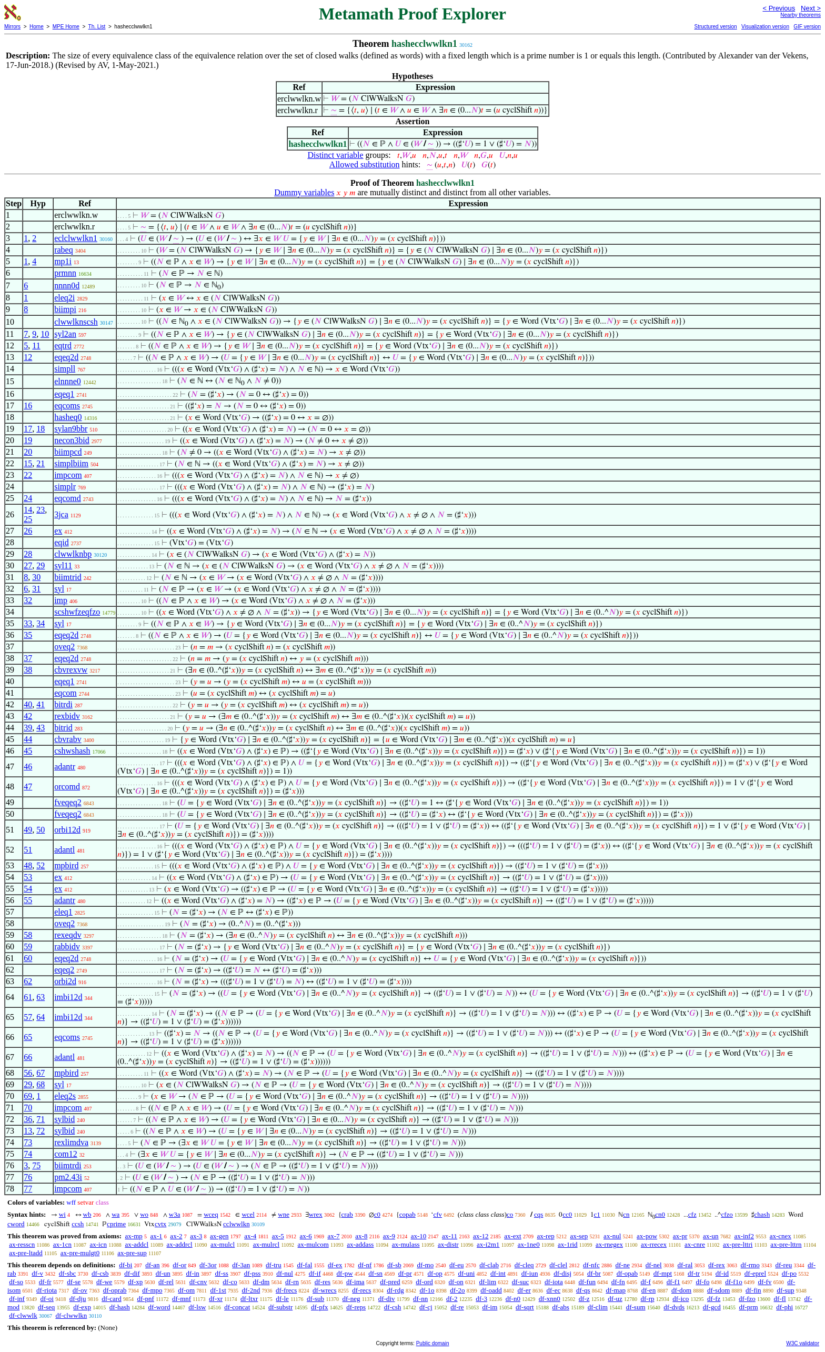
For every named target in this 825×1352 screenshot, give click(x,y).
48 (28, 865)
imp (60, 600)
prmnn (65, 272)
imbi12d (68, 997)
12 (28, 357)
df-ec (553, 1290)
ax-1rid (568, 1244)
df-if (315, 1273)
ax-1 (156, 1236)
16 (28, 405)
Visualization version (765, 26)
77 (28, 1188)
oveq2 (64, 646)
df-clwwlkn (71, 1315)
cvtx (160, 1224)
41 (40, 704)
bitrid (63, 727)
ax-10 (419, 1236)
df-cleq (524, 1265)
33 (28, 623)
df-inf (17, 1299)
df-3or (208, 1265)
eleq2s (65, 1095)
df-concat (237, 1307)
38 (28, 669)
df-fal (304, 1265)
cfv (437, 1214)
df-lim (488, 1282)
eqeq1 (64, 393)
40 (28, 704)
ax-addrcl (180, 1244)
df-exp (82, 1307)
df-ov (80, 1290)
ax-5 (278, 1236)
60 (28, 958)
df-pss (252, 1273)
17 (28, 428)
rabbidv (67, 946)
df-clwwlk (23, 1315)
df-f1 (673, 1282)
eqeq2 (64, 969)
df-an (152, 1265)
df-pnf (145, 1299)
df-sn (375, 1273)
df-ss (221, 1273)
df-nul (284, 1273)
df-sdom (718, 1290)
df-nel (654, 1265)
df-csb (100, 1273)
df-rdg (395, 1290)
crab (347, 1214)
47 (28, 786)
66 (28, 1057)
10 (45, 333)
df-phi (784, 1307)
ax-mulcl (222, 1244)
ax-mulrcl (266, 1244)
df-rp (648, 1299)
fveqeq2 (68, 802)
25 (28, 519)
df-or (179, 1265)
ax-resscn (22, 1244)
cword (16, 1224)
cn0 (660, 1214)
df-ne (622, 1265)
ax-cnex (780, 1236)
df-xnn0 (549, 1299)
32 (28, 600)
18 (40, 428)
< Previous (778, 8)
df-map (616, 1290)
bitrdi (63, 704)
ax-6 (306, 1236)
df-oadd (490, 1290)
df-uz (615, 1299)
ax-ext (512, 1236)
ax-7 (333, 1236)
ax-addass (360, 1244)
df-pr (405, 1273)
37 (28, 658)
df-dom (681, 1290)
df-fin (753, 1290)
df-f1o (733, 1282)
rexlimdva (71, 1142)
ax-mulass (406, 1244)
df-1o (426, 1290)
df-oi (47, 1299)
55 (28, 900)
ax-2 (176, 1236)
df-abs (560, 1307)
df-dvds (674, 1307)
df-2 (452, 1299)
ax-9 (389, 1236)
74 (28, 1153)
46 (28, 766)
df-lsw (197, 1307)
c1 (597, 1214)
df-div (386, 1299)
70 (28, 1107)
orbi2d (65, 981)
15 (28, 463)
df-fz (713, 1299)
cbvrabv (68, 739)
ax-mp (134, 1236)
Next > (811, 8)
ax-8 (361, 1236)
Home (36, 26)
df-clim (598, 1307)
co (510, 1214)
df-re (457, 1307)
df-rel (166, 1282)
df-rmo (750, 1265)
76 (28, 1177)
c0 (377, 1214)
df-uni (466, 1273)
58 (28, 934)
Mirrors (12, 26)
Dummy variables (304, 192)
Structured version (715, 26)
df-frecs (286, 1290)
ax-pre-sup (132, 1253)
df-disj (562, 1273)
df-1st (218, 1290)
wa (115, 1214)
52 (40, 865)
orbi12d (67, 829)
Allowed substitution (364, 164)
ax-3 (196, 1236)
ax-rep (545, 1236)
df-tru (273, 1265)
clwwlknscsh (76, 321)
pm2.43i (68, 1177)
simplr (65, 486)
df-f (645, 1282)
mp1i (63, 261)
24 (28, 498)
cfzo (726, 1214)
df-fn (618, 1282)
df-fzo (747, 1299)
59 (28, 946)
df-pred (390, 1282)
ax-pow (647, 1236)
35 (28, 634)
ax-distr (448, 1244)
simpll (64, 368)
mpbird (66, 865)
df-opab (627, 1273)
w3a (174, 1214)
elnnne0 (67, 381)
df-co (230, 1282)
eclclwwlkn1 (75, 238)
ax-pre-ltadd (26, 1253)
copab (407, 1214)
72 (40, 1130)
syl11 (63, 565)
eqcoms (67, 405)
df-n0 (513, 1299)
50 (40, 829)
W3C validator (802, 1343)
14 (28, 509)
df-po (789, 1273)
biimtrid (68, 577)
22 (28, 474)
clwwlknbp (73, 553)
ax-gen (219, 1236)
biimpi (65, 309)
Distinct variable (335, 155)
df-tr (694, 1273)
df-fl (780, 1299)
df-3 (481, 1299)
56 (28, 1072)
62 (28, 981)
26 (28, 530)
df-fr (45, 1282)
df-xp (135, 1282)
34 (40, 623)
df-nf (364, 1265)
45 (28, 750)
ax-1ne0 (529, 1244)
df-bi (125, 1265)
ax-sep (579, 1236)
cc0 (567, 1214)
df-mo (425, 1265)
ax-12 (481, 1236)
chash (762, 1214)
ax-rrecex (654, 1244)
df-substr (280, 1307)
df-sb (394, 1265)
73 (28, 1142)
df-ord (424, 1282)
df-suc (520, 1282)
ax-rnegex (609, 1244)
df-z (584, 1299)
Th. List (97, 26)
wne (283, 1214)
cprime (116, 1224)
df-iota (554, 1282)
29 (40, 565)
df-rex (716, 1265)
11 (36, 345)
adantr (64, 766)
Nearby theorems (800, 15)
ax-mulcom (313, 1244)
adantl (64, 849)
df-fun (587, 1282)
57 (28, 1017)
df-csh (392, 1307)
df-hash (119, 1307)
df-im (489, 1307)
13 (28, 1130)
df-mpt (662, 1273)
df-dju (77, 1299)
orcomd (67, 786)
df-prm (748, 1307)
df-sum (636, 1307)
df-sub (315, 1299)
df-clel (558, 1265)
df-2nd (251, 1290)
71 (40, 1119)
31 (36, 588)
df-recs (361, 1290)
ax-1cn (62, 1244)
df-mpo (152, 1290)
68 (40, 1084)
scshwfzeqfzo (77, 611)
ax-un (711, 1236)
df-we (104, 1282)
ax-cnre (695, 1244)
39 (28, 727)
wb (87, 1214)
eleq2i (64, 297)
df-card (112, 1299)
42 (28, 716)
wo (144, 1214)
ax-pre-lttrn (785, 1244)
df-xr (216, 1299)
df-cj (425, 1307)
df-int (498, 1273)
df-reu (783, 1265)
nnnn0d (66, 285)
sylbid (64, 1119)
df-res (322, 1282)
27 (28, 565)
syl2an (65, 333)
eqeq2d (66, 357)
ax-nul (612, 1236)
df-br (594, 1273)
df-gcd (712, 1307)
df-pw (345, 1273)
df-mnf (181, 1299)
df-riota (46, 1290)
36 (28, 1119)
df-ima (355, 1282)
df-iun (529, 1273)
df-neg (351, 1299)
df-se (74, 1282)
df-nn (420, 1299)
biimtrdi (68, 1165)
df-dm (261, 1282)
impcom (68, 474)
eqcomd (67, 498)
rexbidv (67, 716)
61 (28, 997)
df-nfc (591, 1265)
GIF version (807, 26)
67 (40, 1072)
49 (28, 829)
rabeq (63, 249)
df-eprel (755, 1273)
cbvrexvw (70, 669)
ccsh (78, 1224)
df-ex (335, 1265)
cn (626, 1214)
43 (40, 727)
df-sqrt (525, 1307)
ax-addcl (136, 1244)
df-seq (46, 1307)
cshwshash (72, 750)
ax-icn (98, 1244)
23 (40, 509)
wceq (211, 1214)
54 (28, 888)
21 (40, 463)
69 (28, 1095)
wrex (316, 1214)
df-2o (457, 1290)
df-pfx (319, 1307)
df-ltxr (249, 1299)
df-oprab (115, 1290)
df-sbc (67, 1273)
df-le (282, 1299)
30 (36, 577)
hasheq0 (68, 417)
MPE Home (66, 26)
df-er (523, 1290)
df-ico (680, 1299)
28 (28, 553)
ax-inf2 (744, 1236)
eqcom (65, 692)
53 (28, 877)
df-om (186, 1290)
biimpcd (68, 451)
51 (28, 849)
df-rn (292, 1282)
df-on (456, 1282)
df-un (163, 1273)
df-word (159, 1307)
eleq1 (63, 911)
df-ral (684, 1265)
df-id (722, 1273)
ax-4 (250, 1236)
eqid (61, 542)
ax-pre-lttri (737, 1244)
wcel (248, 1214)
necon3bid (71, 440)
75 (36, 1165)
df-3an (241, 1265)
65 (28, 1037)
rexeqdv (68, 934)
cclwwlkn (236, 1224)
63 (40, 997)
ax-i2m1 (488, 1244)
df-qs (583, 1290)
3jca (61, 514)
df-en (648, 1290)
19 (28, 440)
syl (59, 588)
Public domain (432, 1343)
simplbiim (71, 463)
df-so (16, 1282)
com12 (65, 1153)
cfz (692, 1214)
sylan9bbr (70, 428)
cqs (538, 1214)
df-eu (456, 1265)
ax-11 (449, 1236)
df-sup (785, 1290)
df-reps (356, 1307)
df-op (435, 1273)
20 (28, 451)
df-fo (702, 1282)
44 (28, 739)
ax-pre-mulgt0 (80, 1253)
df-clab (489, 1265)
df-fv (764, 1282)
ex (58, 530)
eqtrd (63, 345)
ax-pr (680, 1236)
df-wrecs (324, 1290)
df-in (192, 1273)
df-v (37, 1273)
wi (62, 1214)
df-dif (132, 1273)
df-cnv (198, 1282)
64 (40, 1017)
